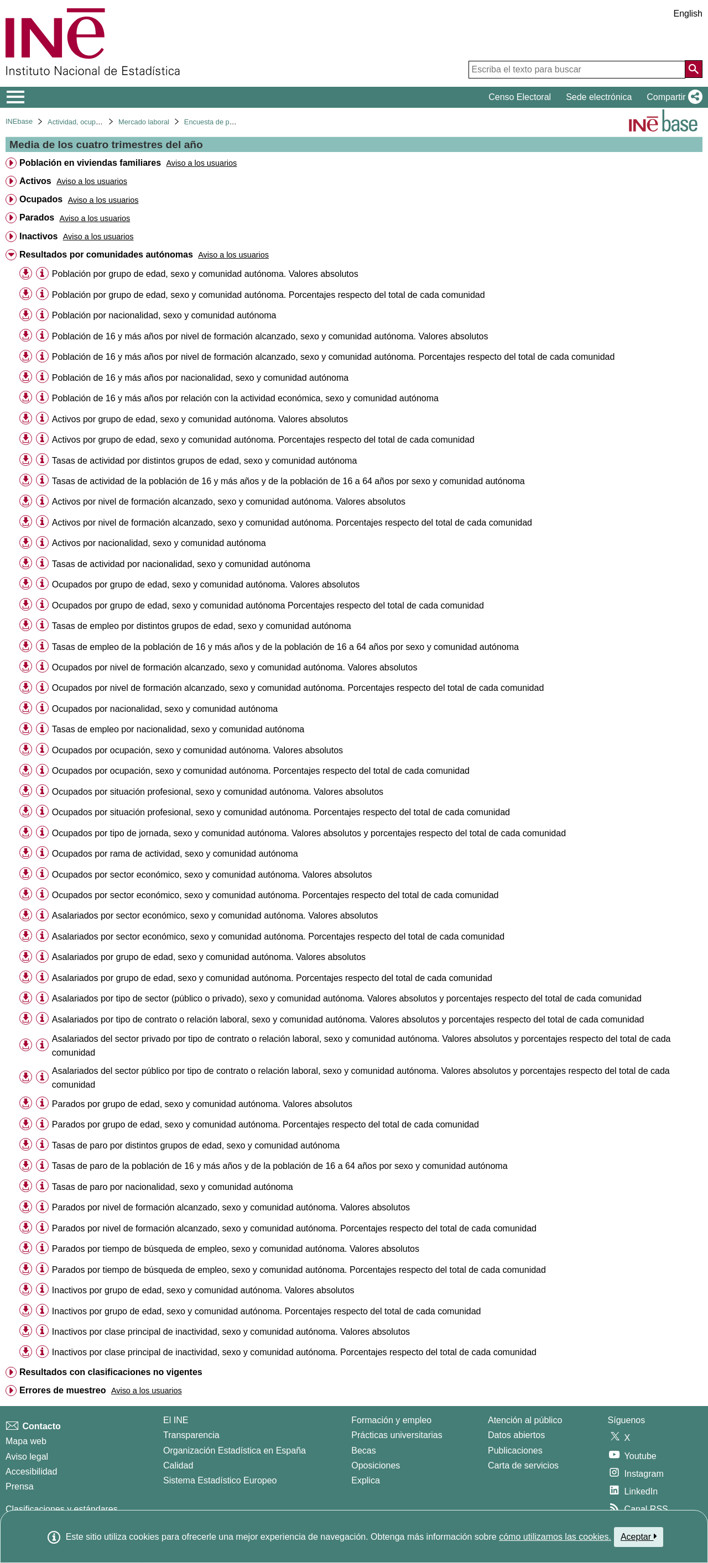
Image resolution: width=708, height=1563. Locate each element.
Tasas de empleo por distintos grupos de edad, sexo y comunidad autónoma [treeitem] (201, 626)
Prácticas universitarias (396, 1435)
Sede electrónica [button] (599, 97)
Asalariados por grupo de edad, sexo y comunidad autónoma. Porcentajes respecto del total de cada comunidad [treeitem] (272, 978)
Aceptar (639, 1536)
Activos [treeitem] (35, 181)
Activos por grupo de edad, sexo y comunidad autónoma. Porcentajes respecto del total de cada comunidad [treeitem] (263, 439)
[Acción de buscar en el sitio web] (693, 69)
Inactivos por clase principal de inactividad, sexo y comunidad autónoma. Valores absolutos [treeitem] (231, 1331)
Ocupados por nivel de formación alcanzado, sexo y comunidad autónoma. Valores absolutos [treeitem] (235, 667)
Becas (363, 1450)
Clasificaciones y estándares (62, 1509)
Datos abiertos (516, 1435)
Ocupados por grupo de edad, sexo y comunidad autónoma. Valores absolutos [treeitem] (206, 584)
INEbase (19, 121)
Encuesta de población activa (230, 122)
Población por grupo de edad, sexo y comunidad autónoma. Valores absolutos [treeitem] (205, 274)
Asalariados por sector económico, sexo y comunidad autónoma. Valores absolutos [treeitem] (215, 915)
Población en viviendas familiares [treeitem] (90, 162)
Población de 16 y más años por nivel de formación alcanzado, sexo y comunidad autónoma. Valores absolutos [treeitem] (270, 336)
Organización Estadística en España (234, 1450)
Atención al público (525, 1420)
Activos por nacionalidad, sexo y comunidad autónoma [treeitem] (159, 543)
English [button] (688, 13)
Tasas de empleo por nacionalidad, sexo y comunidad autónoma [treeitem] (178, 729)
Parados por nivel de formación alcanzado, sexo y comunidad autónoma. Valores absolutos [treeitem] (231, 1207)
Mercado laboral (143, 122)
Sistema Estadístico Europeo (220, 1480)
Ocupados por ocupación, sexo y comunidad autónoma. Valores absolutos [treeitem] (197, 750)
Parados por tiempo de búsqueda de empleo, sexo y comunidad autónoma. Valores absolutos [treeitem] (235, 1248)
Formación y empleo (391, 1420)
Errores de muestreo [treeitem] (62, 1390)
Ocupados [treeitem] (41, 199)
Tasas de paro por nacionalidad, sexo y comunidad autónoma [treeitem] (172, 1187)
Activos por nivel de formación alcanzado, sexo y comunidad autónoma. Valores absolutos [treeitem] (228, 501)
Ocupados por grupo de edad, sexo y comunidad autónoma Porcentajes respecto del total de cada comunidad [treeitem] (268, 605)
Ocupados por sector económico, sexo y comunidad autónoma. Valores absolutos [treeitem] (212, 874)
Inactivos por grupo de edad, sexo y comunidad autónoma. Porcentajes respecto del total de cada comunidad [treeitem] (266, 1311)
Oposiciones (375, 1465)
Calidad (178, 1465)
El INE (175, 1420)
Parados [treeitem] (36, 217)
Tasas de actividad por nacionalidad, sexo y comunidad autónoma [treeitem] (181, 564)
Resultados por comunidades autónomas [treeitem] (106, 254)
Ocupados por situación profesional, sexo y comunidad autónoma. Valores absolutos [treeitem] (217, 791)
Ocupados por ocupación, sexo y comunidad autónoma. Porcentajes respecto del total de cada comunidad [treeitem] (261, 770)
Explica (365, 1480)
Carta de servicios (523, 1465)
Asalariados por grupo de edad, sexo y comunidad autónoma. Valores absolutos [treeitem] (209, 957)
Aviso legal (27, 1456)
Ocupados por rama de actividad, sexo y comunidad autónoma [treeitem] (175, 853)
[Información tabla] (42, 273)
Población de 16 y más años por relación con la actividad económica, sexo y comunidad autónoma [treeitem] (245, 398)
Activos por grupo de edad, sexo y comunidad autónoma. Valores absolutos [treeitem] (200, 419)
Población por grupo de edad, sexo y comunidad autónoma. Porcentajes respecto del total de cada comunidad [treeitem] (268, 295)
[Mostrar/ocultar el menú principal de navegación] (16, 97)
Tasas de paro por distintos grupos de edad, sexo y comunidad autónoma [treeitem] (196, 1145)
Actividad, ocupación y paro (91, 122)
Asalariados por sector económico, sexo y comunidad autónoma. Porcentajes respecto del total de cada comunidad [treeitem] (278, 936)
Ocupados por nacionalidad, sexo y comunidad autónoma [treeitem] (165, 709)
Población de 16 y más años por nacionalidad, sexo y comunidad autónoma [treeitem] (200, 377)
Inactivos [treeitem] (38, 236)
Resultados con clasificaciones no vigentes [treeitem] (110, 1372)
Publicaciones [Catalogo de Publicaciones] (515, 1450)
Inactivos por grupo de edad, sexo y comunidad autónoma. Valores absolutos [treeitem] (203, 1290)
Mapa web (26, 1441)
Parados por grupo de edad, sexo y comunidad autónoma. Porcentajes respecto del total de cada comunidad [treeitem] (265, 1124)
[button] (672, 97)
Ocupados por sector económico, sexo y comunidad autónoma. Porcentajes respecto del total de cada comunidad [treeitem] (275, 895)
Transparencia (191, 1435)
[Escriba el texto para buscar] (576, 69)
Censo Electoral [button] (519, 97)
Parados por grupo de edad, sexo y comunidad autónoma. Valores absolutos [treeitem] (202, 1104)
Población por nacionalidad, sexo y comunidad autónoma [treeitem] (164, 315)
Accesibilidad (31, 1471)
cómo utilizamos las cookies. (555, 1536)
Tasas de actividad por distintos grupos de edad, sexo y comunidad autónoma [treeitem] (204, 460)
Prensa (20, 1486)
